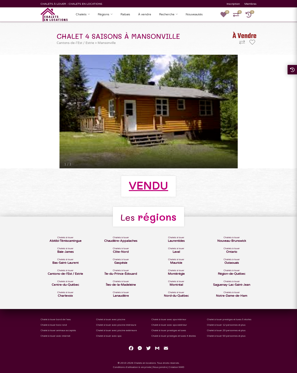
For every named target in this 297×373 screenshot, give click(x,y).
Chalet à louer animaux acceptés (58, 330)
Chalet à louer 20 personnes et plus (226, 330)
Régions (103, 14)
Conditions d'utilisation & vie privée (132, 367)
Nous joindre (160, 367)
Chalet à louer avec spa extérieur (169, 325)
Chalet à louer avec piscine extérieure (116, 330)
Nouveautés (194, 14)
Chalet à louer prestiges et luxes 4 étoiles (173, 336)
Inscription (233, 3)
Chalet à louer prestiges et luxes (168, 330)
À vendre (144, 14)
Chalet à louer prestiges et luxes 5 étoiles (229, 319)
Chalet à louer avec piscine (110, 319)
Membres (250, 3)
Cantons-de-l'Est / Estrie (75, 43)
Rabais (125, 14)
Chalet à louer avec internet (55, 336)
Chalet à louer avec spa (108, 336)
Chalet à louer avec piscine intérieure (116, 325)
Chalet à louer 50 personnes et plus (226, 336)
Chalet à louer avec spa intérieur (168, 319)
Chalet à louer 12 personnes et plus (226, 325)
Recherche (166, 14)
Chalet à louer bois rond (54, 325)
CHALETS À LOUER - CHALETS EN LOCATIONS (71, 3)
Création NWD (176, 367)
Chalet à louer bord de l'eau (56, 319)
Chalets (81, 14)
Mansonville (107, 43)
